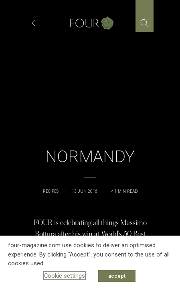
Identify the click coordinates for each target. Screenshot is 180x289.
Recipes (51, 191)
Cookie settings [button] (64, 275)
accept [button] (116, 276)
